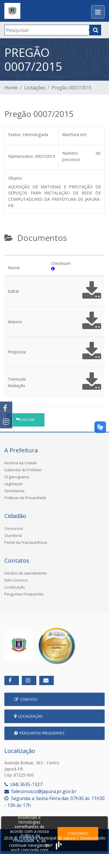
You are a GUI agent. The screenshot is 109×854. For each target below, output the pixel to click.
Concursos (13, 528)
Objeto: (15, 178)
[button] (53, 268)
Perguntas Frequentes (24, 594)
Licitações (34, 87)
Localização (14, 587)
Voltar (25, 419)
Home (11, 87)
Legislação (13, 483)
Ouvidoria (13, 535)
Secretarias (14, 490)
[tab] (9, 252)
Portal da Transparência (25, 542)
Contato (25, 699)
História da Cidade (20, 462)
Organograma (16, 476)
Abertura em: (74, 134)
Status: (15, 134)
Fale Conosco (16, 580)
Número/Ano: (21, 156)
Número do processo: (81, 156)
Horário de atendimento (25, 573)
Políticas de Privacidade (25, 497)
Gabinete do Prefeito (23, 469)
